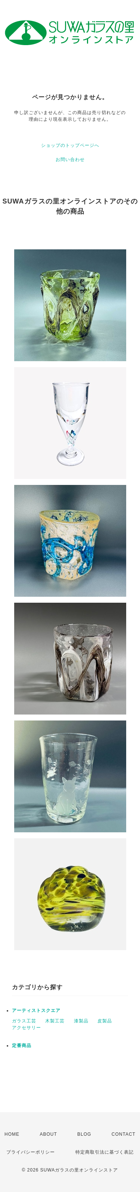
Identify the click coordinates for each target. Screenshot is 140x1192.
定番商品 (21, 1045)
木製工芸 (55, 1021)
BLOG (84, 1134)
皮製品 (104, 1021)
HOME (11, 1134)
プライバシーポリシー (30, 1152)
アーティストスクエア (36, 1010)
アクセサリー (26, 1027)
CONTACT (124, 1134)
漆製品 (81, 1021)
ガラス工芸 (24, 1021)
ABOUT (48, 1134)
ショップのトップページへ (70, 145)
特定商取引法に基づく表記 (104, 1152)
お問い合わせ (70, 159)
